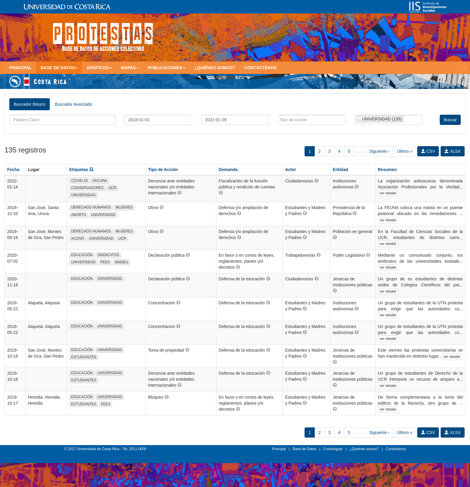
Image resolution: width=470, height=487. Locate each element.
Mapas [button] (130, 67)
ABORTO (78, 215)
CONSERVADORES (87, 188)
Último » (404, 151)
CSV (428, 151)
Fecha (13, 169)
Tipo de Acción (163, 169)
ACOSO (77, 238)
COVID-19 (79, 181)
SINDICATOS (108, 255)
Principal (20, 67)
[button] (179, 192)
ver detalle (388, 193)
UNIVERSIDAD (83, 195)
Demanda (228, 169)
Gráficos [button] (99, 67)
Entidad (340, 169)
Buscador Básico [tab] (29, 104)
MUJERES (124, 207)
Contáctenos (260, 67)
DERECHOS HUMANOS (91, 207)
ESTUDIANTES (83, 357)
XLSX (453, 151)
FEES (105, 262)
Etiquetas (81, 169)
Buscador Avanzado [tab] (73, 104)
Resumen (387, 169)
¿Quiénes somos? (215, 67)
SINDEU (121, 262)
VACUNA (99, 181)
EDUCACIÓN (82, 255)
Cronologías (333, 449)
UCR (112, 188)
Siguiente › (379, 151)
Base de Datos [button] (59, 67)
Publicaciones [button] (167, 67)
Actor (290, 169)
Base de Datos (304, 449)
